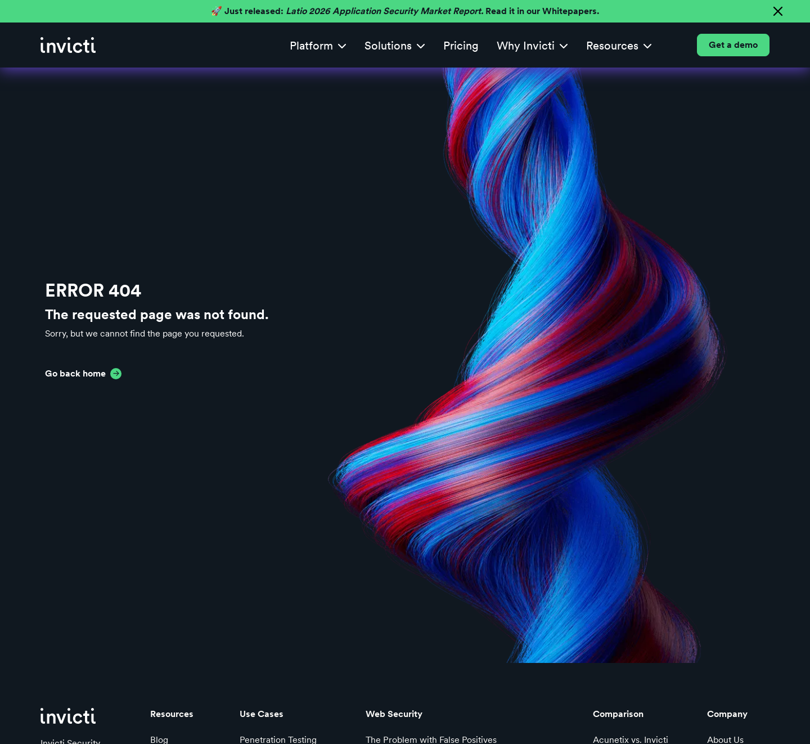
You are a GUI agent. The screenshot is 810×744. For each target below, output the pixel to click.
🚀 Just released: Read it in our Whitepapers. (405, 11)
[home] (68, 45)
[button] (318, 45)
